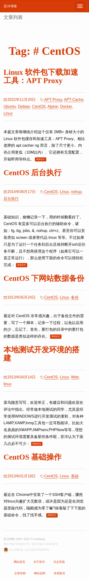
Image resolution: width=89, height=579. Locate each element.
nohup (76, 192)
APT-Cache (73, 100)
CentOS (39, 106)
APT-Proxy (53, 100)
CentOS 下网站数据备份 (44, 278)
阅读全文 (40, 159)
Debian (24, 106)
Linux (8, 113)
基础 (75, 476)
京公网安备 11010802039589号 (29, 549)
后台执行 (11, 199)
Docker (66, 106)
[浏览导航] (80, 6)
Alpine (52, 106)
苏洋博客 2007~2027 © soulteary (24, 539)
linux (7, 384)
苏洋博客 (10, 6)
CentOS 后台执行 (32, 172)
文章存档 (20, 573)
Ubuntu (10, 106)
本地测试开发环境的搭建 (42, 353)
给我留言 (59, 573)
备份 (75, 297)
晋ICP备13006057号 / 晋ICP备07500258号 (31, 544)
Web (75, 377)
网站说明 (39, 573)
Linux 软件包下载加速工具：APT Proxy (41, 76)
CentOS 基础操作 (32, 457)
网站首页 (19, 562)
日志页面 (59, 562)
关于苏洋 (39, 562)
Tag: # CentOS (44, 51)
